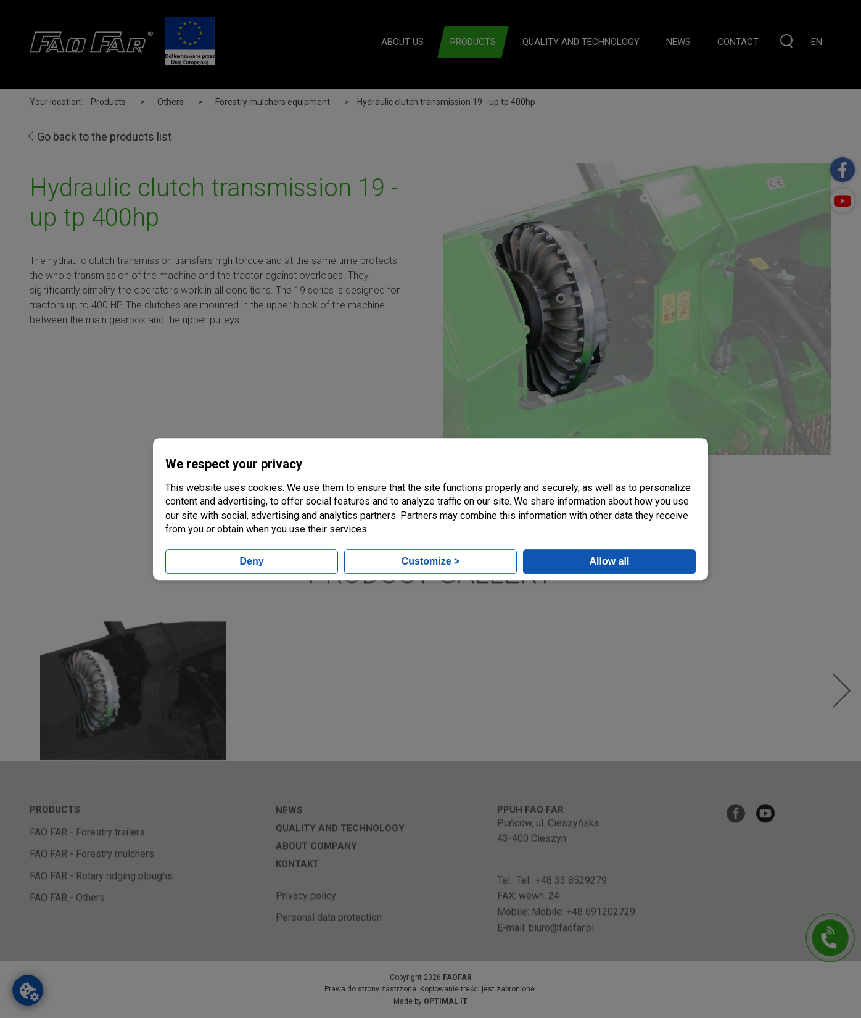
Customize (431, 561)
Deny (251, 561)
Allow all (610, 561)
